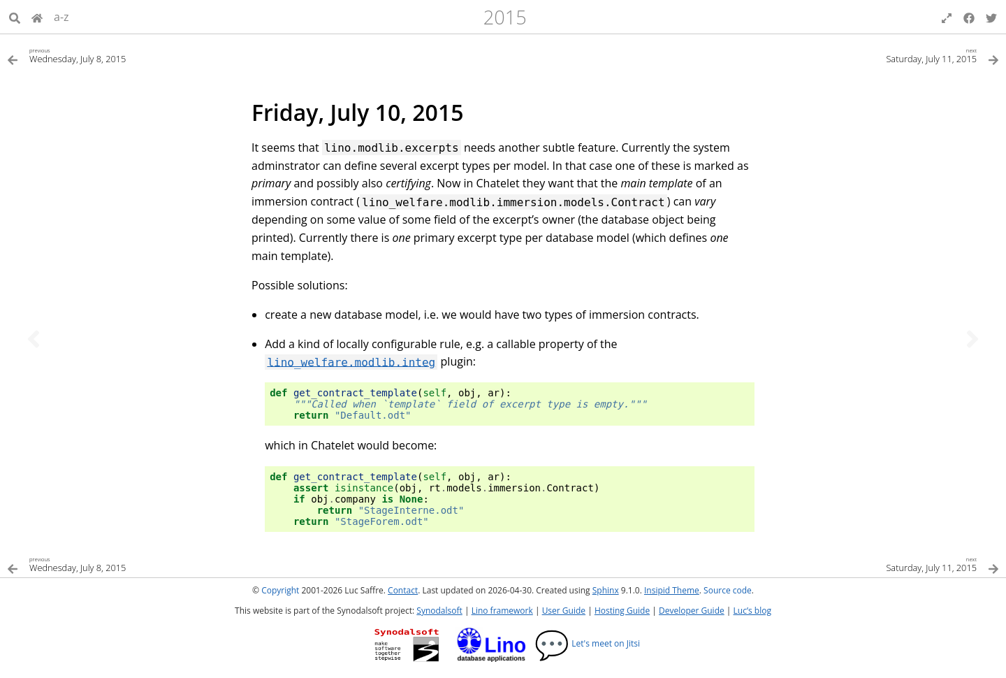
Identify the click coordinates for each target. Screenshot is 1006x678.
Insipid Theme (671, 590)
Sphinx (605, 590)
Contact (403, 590)
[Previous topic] (33, 339)
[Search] (14, 16)
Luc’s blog (752, 610)
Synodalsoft (439, 610)
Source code (728, 590)
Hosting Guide (622, 610)
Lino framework (502, 610)
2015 (505, 17)
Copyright (280, 590)
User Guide (563, 610)
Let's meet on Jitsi (587, 643)
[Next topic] (972, 339)
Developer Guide (691, 610)
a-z (61, 16)
